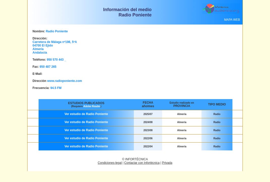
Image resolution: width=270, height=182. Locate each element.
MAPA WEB (232, 19)
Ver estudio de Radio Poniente (86, 114)
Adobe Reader (92, 106)
